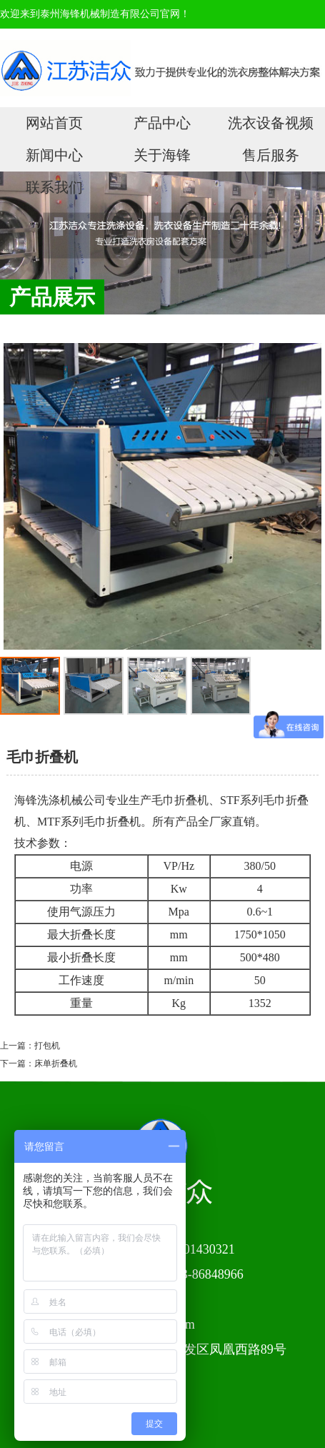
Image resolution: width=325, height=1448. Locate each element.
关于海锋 (162, 155)
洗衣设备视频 (271, 123)
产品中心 (162, 123)
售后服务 (270, 155)
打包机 (47, 1046)
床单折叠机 (55, 1063)
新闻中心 (54, 155)
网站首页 (54, 123)
